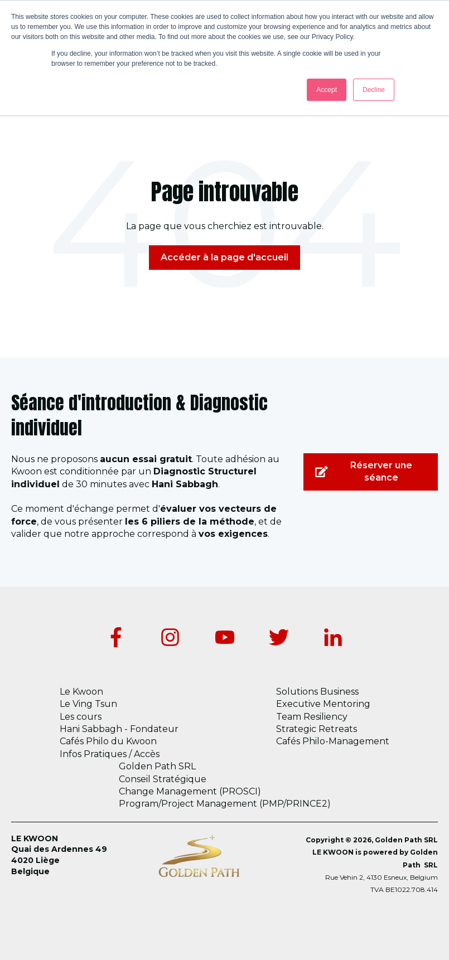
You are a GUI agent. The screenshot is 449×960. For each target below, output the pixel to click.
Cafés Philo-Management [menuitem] (332, 741)
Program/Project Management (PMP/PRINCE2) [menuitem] (225, 803)
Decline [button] (374, 90)
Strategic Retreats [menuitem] (316, 729)
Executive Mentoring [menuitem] (323, 704)
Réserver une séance (363, 471)
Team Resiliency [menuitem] (311, 716)
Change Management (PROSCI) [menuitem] (190, 791)
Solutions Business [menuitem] (317, 691)
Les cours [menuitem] (81, 716)
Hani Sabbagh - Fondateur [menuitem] (119, 729)
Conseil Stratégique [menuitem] (162, 779)
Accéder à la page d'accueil (224, 257)
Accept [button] (326, 90)
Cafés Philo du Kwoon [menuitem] (108, 741)
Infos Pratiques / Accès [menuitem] (110, 754)
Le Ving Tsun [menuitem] (88, 704)
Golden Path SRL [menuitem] (157, 766)
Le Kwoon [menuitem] (81, 691)
